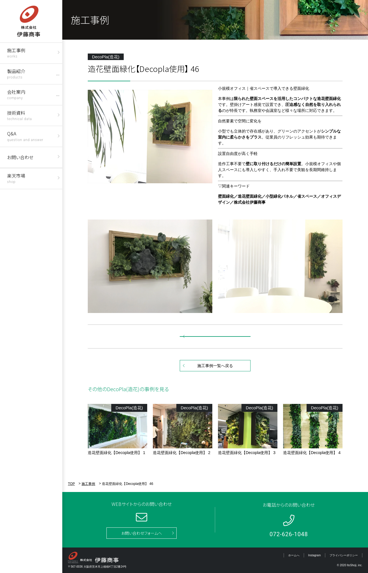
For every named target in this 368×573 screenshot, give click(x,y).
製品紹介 (16, 73)
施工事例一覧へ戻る (215, 365)
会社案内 (16, 94)
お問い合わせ (20, 157)
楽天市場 (16, 178)
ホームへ (293, 555)
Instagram (314, 555)
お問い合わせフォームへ (141, 533)
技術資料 (19, 115)
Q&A (25, 136)
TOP (71, 484)
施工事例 (16, 52)
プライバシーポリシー (344, 555)
